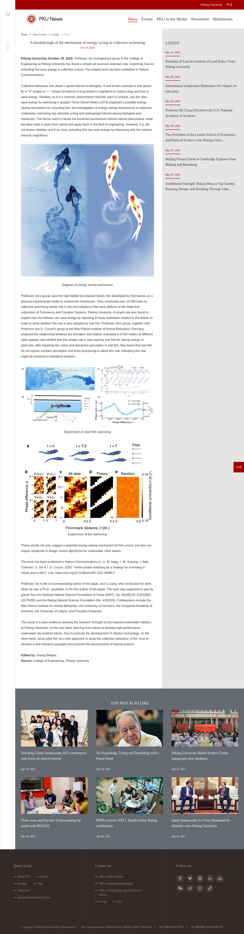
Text (66, 34)
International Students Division (34, 897)
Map (40, 883)
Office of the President (111, 876)
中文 (229, 4)
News (132, 19)
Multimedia (223, 19)
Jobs (119, 901)
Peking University (212, 4)
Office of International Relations (116, 883)
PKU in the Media (172, 19)
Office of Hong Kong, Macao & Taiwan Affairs (120, 892)
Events (147, 19)
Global (55, 34)
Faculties (22, 883)
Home (24, 34)
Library (45, 876)
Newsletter (200, 19)
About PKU (23, 876)
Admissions (23, 890)
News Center (40, 34)
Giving (102, 901)
